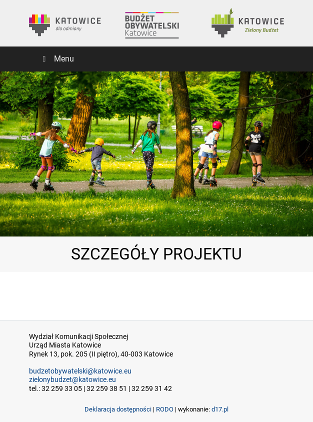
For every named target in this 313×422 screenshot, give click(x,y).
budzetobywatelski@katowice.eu (80, 371)
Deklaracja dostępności (118, 409)
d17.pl (220, 409)
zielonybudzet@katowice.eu (72, 380)
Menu (56, 59)
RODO (165, 409)
